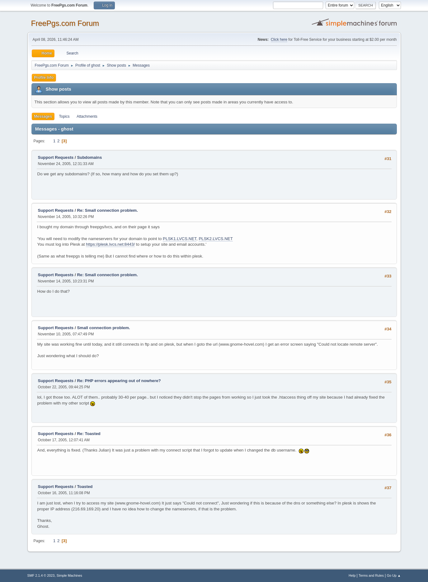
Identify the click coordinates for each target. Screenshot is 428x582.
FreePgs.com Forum (65, 23)
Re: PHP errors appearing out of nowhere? (119, 380)
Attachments (87, 116)
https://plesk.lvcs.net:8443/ (110, 244)
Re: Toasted (88, 433)
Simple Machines (69, 575)
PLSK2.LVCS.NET (216, 238)
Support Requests (56, 157)
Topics (64, 116)
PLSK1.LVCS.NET (179, 238)
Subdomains (89, 157)
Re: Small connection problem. (107, 210)
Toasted (84, 486)
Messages (43, 116)
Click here (279, 39)
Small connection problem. (103, 327)
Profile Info (44, 77)
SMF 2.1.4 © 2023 (41, 575)
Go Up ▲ (394, 575)
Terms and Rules (371, 575)
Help (352, 575)
